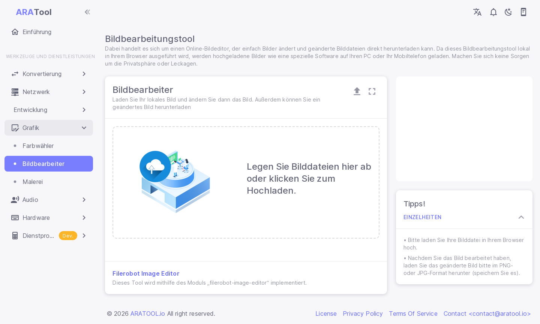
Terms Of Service (413, 313)
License (326, 313)
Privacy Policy (363, 313)
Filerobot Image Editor (147, 273)
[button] (48, 74)
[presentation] (246, 182)
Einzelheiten (422, 217)
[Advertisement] (463, 128)
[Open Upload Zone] (356, 91)
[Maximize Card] (371, 91)
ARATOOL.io (147, 313)
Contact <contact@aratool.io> (487, 313)
